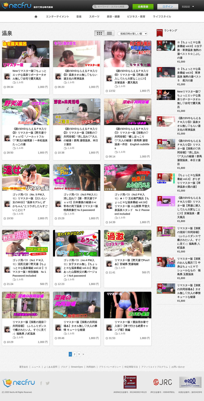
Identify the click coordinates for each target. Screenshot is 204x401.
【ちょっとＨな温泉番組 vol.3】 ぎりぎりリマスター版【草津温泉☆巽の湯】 (188, 181)
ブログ (64, 367)
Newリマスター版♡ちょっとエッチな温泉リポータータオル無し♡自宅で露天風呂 (29, 74)
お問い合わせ (178, 367)
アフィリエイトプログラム (154, 367)
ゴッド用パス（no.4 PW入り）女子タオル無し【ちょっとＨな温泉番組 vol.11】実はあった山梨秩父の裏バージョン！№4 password (81, 268)
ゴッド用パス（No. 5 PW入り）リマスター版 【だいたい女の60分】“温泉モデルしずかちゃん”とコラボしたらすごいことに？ (30, 202)
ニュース (36, 367)
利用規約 (90, 367)
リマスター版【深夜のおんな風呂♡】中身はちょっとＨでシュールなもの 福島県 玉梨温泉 (188, 266)
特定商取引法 (131, 367)
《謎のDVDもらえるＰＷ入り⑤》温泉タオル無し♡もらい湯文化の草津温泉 (81, 74)
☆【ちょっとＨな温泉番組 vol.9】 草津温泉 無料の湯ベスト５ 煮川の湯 (189, 74)
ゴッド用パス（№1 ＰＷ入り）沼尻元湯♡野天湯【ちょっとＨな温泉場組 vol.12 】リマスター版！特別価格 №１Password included (30, 268)
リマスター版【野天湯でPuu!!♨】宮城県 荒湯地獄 (132, 262)
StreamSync (77, 367)
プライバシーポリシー (110, 367)
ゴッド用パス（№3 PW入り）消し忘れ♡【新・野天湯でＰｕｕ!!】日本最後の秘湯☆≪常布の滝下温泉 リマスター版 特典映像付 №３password (81, 202)
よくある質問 (50, 367)
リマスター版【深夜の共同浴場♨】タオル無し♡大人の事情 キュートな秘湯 (80, 326)
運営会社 (23, 367)
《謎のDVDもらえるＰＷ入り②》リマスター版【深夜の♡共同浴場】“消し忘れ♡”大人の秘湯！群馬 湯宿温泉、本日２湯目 (81, 136)
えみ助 (19, 82)
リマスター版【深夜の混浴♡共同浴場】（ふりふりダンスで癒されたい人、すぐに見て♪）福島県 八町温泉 (29, 328)
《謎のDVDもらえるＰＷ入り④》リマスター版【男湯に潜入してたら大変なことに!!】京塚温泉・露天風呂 (132, 76)
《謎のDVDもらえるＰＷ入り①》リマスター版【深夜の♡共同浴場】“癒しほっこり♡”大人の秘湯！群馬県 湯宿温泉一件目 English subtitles (132, 138)
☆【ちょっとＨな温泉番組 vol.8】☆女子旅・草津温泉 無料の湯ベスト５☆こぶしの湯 (189, 50)
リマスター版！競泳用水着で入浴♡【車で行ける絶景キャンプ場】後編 (131, 326)
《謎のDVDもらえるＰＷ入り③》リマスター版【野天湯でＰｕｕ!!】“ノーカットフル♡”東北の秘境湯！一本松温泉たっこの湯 (30, 136)
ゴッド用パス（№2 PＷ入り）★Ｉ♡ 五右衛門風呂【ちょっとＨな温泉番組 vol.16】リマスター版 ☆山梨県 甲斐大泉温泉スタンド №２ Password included (132, 204)
